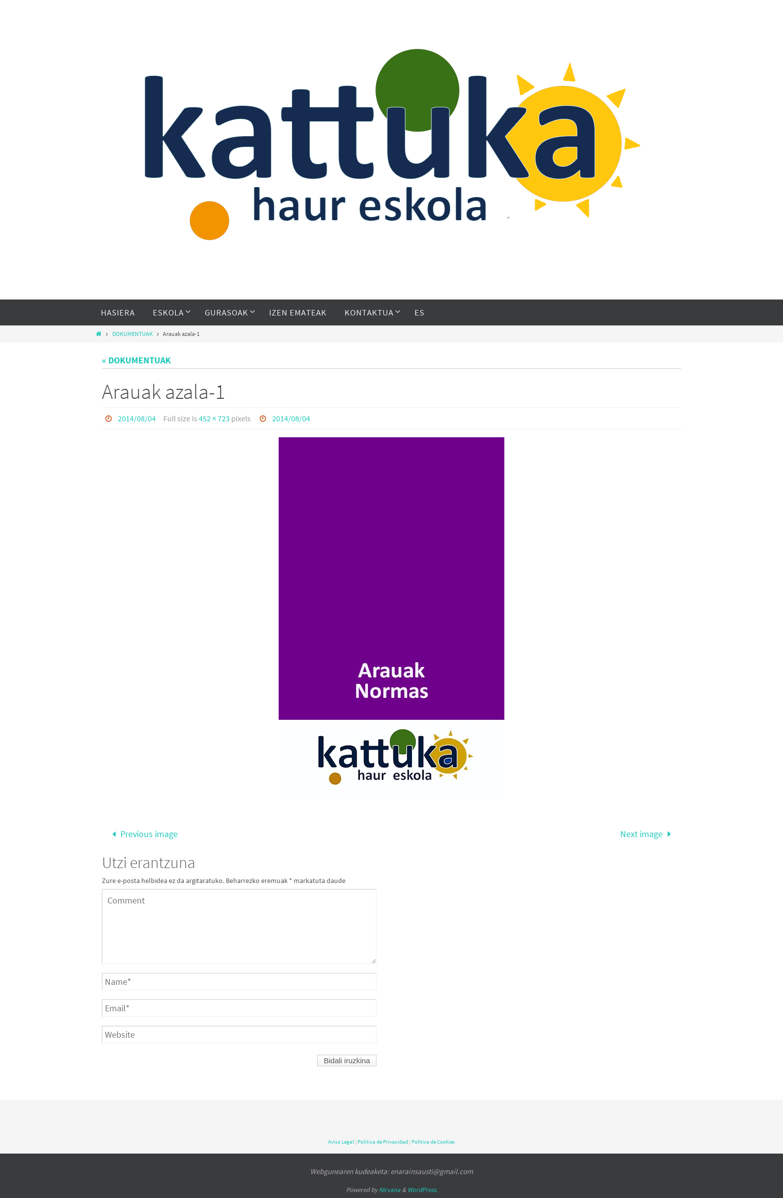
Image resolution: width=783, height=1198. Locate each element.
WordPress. (422, 1190)
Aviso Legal (341, 1141)
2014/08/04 (137, 418)
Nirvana (389, 1190)
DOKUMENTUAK (132, 333)
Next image (647, 834)
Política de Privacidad (383, 1141)
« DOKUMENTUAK (136, 360)
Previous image (143, 834)
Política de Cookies (433, 1141)
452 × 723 (214, 418)
